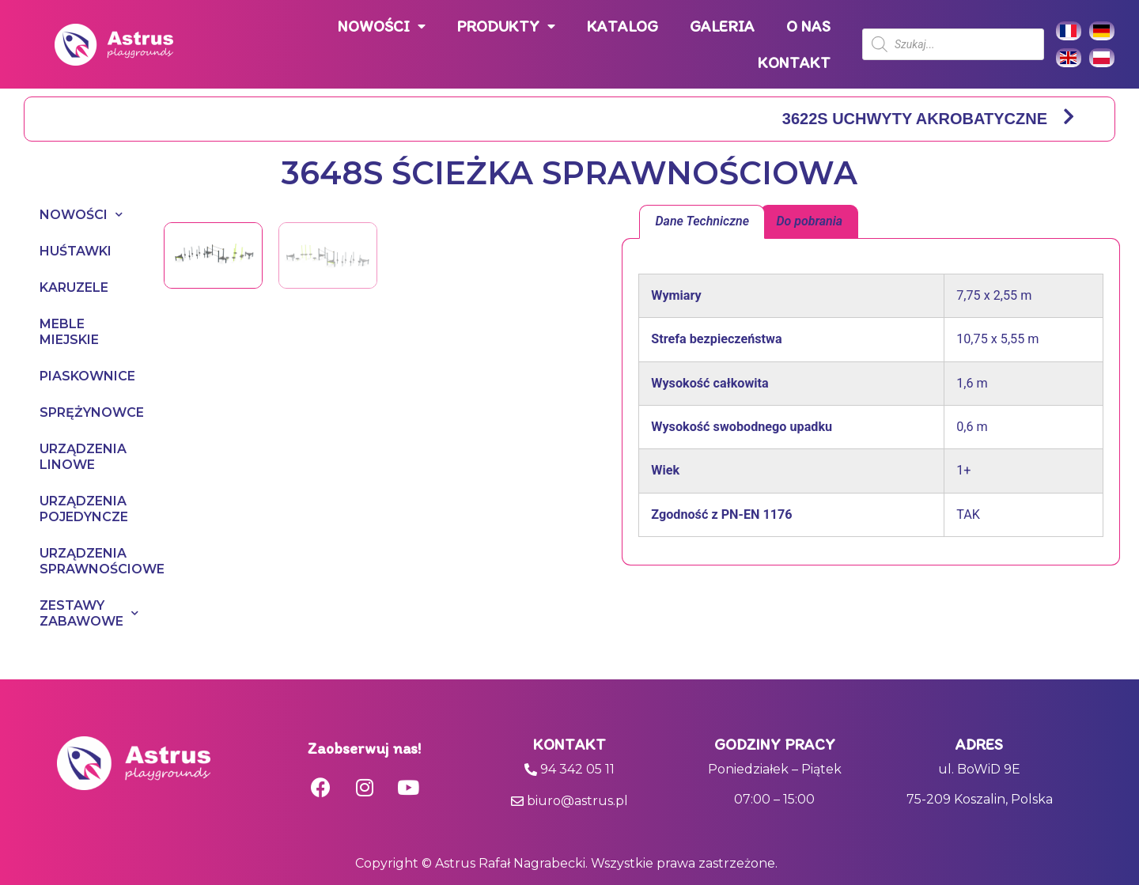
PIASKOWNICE (86, 376)
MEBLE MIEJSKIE (69, 331)
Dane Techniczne (702, 221)
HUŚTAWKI (76, 251)
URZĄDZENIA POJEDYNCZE (84, 509)
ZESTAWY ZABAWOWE (86, 613)
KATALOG (622, 26)
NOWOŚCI (382, 26)
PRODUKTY (506, 26)
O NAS (808, 26)
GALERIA (722, 26)
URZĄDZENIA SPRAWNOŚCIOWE (86, 561)
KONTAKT (794, 62)
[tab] (702, 222)
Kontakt (569, 744)
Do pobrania (809, 221)
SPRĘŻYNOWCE (86, 412)
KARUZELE (74, 287)
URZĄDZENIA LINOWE (83, 456)
